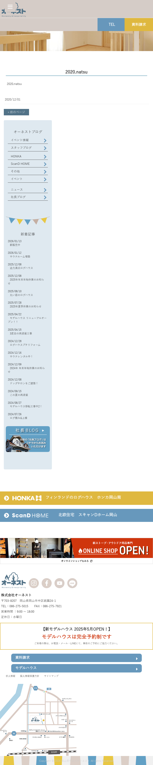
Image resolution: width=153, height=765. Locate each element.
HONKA (16, 156)
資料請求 (76, 658)
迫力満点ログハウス (21, 268)
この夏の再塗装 (19, 395)
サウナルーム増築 (20, 256)
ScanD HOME (20, 163)
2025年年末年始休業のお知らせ (26, 281)
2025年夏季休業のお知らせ (25, 306)
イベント (17, 179)
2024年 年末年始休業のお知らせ (26, 370)
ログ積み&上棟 (18, 418)
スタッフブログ (21, 147)
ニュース (17, 189)
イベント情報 (20, 140)
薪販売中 (15, 245)
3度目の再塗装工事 (21, 333)
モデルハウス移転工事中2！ (26, 406)
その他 (15, 171)
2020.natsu (14, 84)
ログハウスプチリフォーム (25, 345)
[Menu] (10, 6)
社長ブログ (18, 197)
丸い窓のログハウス (21, 295)
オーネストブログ (28, 132)
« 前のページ (16, 112)
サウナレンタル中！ (21, 356)
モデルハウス (76, 668)
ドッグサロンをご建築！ (24, 383)
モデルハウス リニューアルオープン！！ (27, 320)
